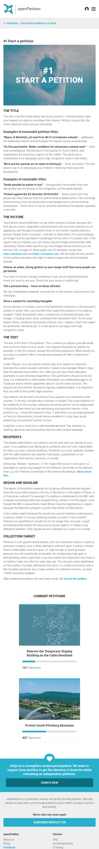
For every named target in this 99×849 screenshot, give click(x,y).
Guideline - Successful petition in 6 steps (31, 23)
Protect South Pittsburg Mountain (49, 725)
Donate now (49, 782)
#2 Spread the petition (73, 578)
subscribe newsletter (49, 822)
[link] (94, 9)
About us (8, 839)
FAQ (55, 839)
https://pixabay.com (15, 253)
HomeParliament (63, 843)
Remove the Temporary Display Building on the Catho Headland (49, 653)
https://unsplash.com (46, 253)
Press (6, 843)
